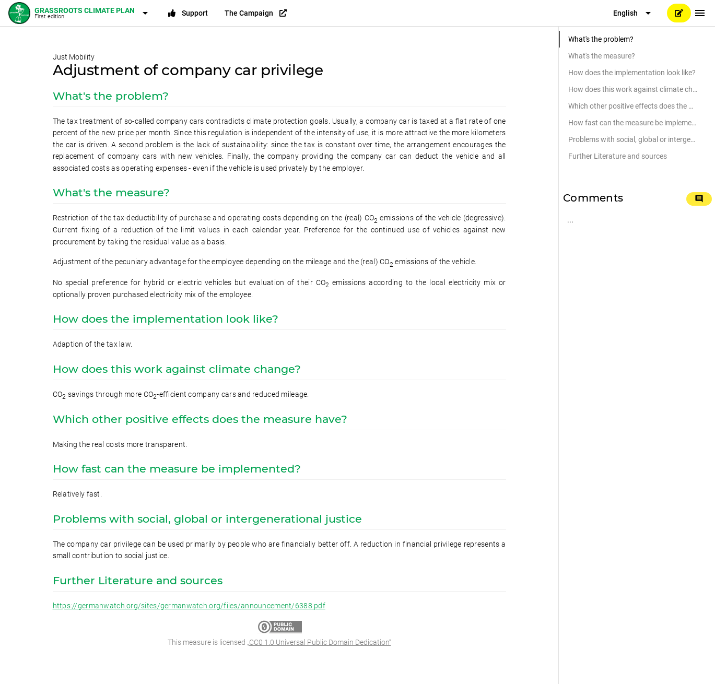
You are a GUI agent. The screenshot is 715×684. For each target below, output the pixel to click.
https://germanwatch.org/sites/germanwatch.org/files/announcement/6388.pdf (189, 606)
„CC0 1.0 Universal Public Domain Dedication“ (319, 642)
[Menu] (700, 13)
